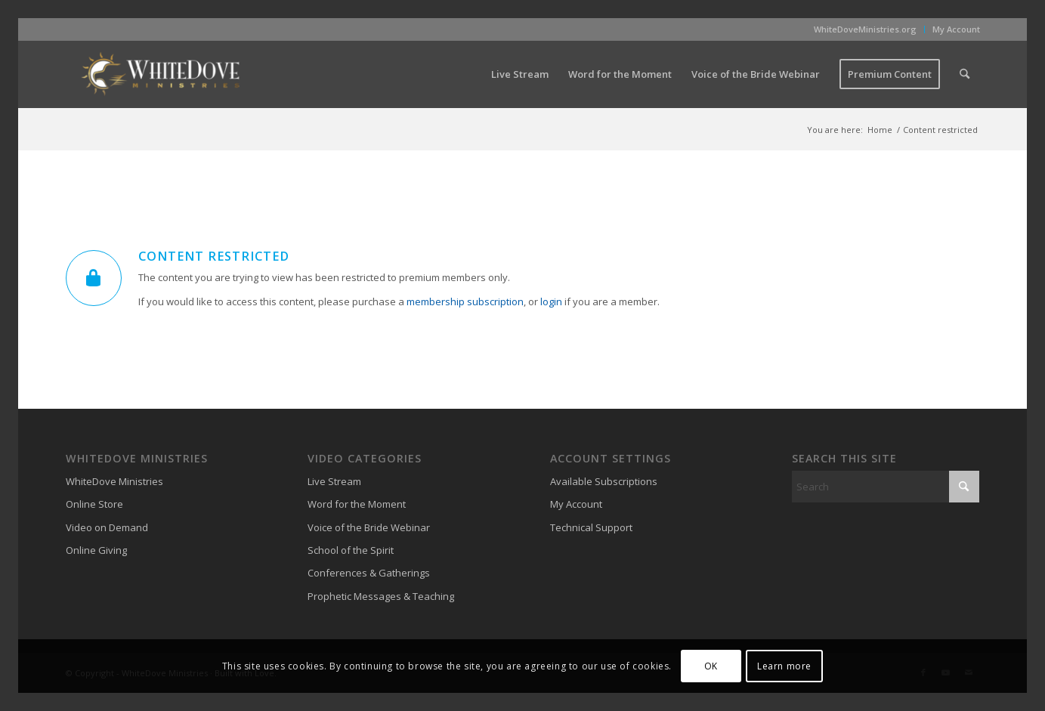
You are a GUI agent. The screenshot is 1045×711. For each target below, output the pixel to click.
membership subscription (465, 301)
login (551, 301)
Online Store (94, 504)
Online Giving (96, 550)
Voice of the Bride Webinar (369, 527)
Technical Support (591, 527)
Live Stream (334, 481)
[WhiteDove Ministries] (160, 74)
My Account (956, 29)
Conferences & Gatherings (369, 573)
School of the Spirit (351, 550)
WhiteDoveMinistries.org (865, 29)
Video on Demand (107, 527)
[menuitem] (865, 29)
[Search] (964, 74)
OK (711, 666)
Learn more (784, 666)
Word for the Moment (357, 504)
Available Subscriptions (603, 481)
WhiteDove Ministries (114, 481)
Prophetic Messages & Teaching (381, 596)
